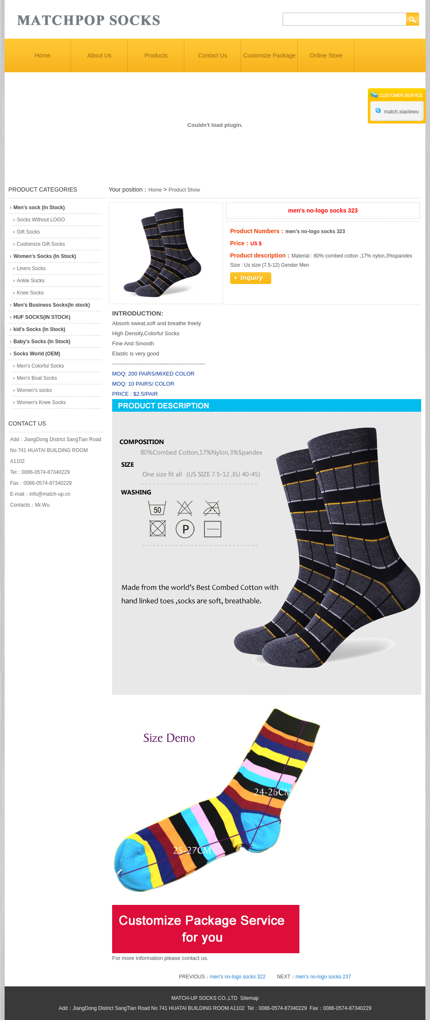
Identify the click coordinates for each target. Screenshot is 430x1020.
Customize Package (269, 55)
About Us (99, 55)
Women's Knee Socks (41, 402)
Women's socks (34, 390)
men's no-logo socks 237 (323, 977)
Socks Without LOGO (41, 220)
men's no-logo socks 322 (237, 977)
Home (42, 55)
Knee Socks (30, 293)
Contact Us (212, 55)
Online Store (326, 55)
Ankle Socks (31, 281)
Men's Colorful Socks (40, 366)
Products (156, 55)
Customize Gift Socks (41, 244)
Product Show (184, 190)
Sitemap (249, 998)
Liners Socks (31, 268)
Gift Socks (28, 232)
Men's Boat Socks (37, 378)
